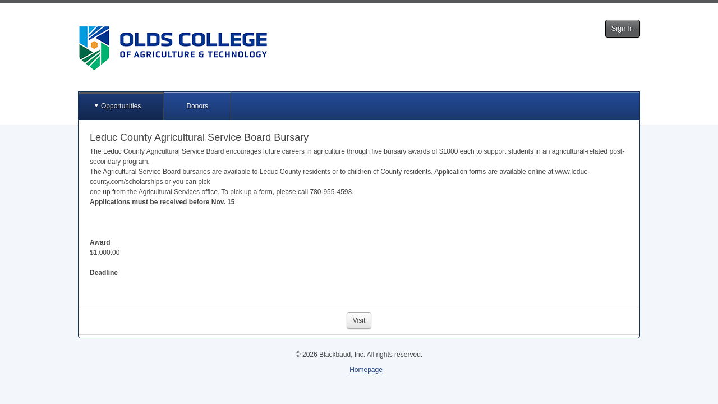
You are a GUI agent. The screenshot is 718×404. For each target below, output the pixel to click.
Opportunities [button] (121, 106)
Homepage (366, 370)
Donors (197, 106)
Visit (359, 320)
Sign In (622, 28)
